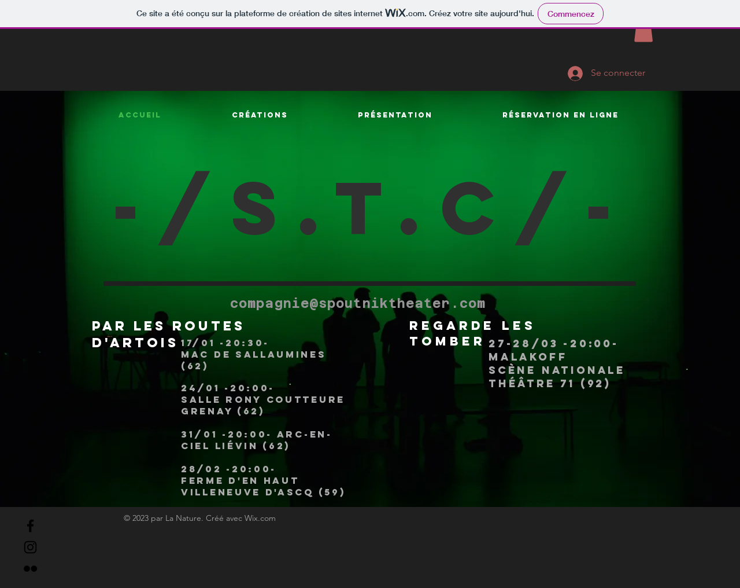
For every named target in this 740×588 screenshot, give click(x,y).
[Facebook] (30, 525)
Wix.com (260, 518)
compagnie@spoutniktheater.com (358, 303)
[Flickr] (30, 568)
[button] (643, 30)
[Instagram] (30, 547)
